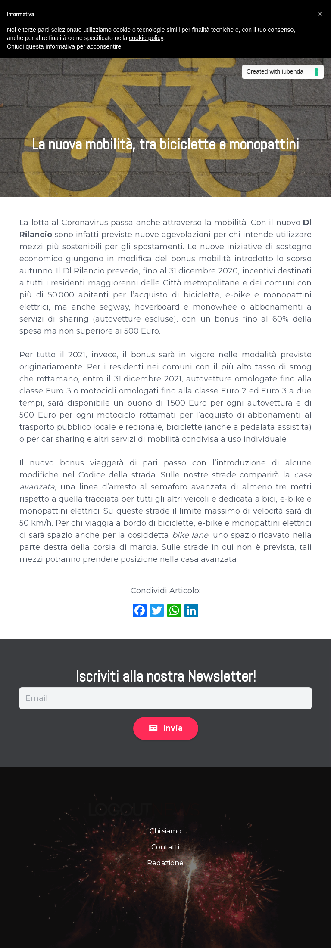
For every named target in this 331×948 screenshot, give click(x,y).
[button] (320, 14)
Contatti (165, 847)
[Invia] (165, 728)
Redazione (165, 863)
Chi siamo (165, 831)
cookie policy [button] (146, 37)
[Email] (165, 698)
